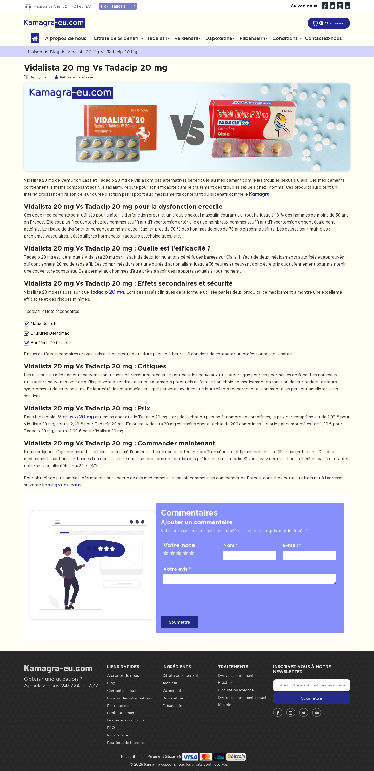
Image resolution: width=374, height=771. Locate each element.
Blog (111, 683)
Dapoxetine (218, 38)
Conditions (285, 38)
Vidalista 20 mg (76, 416)
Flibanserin (252, 38)
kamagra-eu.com (61, 484)
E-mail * (292, 545)
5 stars (194, 553)
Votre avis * (177, 568)
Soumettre (179, 622)
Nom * (230, 545)
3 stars (181, 553)
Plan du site (117, 735)
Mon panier (335, 23)
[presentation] (202, 600)
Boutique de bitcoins (126, 743)
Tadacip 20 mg (107, 291)
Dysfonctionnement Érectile (236, 679)
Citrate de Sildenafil (117, 38)
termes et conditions (125, 720)
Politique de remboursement (121, 709)
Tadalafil (157, 38)
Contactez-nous (323, 38)
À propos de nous (65, 38)
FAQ (111, 728)
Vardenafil (186, 38)
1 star (168, 553)
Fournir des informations (129, 698)
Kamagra (259, 194)
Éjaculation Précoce (236, 690)
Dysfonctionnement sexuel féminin (242, 701)
